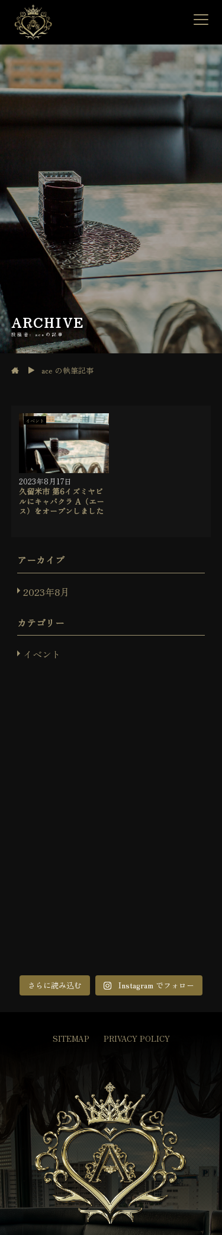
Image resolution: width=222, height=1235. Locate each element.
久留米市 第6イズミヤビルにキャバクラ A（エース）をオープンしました (61, 501)
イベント (42, 654)
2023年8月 (46, 592)
